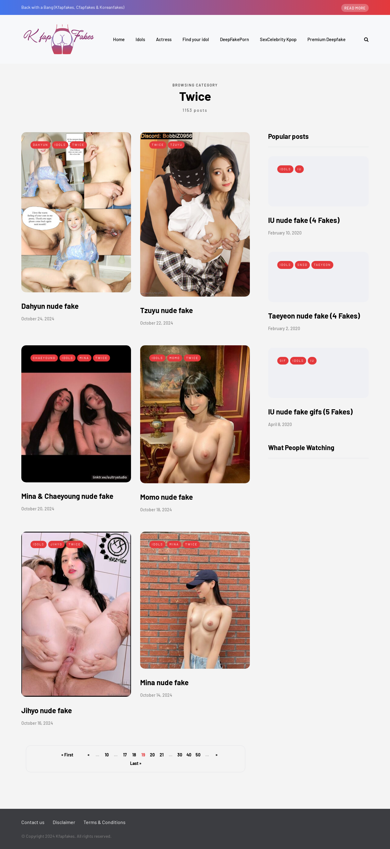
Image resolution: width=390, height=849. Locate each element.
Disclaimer (64, 822)
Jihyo (56, 544)
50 (198, 754)
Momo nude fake (166, 496)
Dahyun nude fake (50, 305)
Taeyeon (322, 264)
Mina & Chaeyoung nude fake (67, 495)
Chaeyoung (44, 358)
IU (299, 169)
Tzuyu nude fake (166, 310)
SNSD (302, 264)
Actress (164, 39)
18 (134, 754)
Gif (283, 360)
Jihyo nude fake (46, 710)
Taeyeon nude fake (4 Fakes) (314, 315)
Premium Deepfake (326, 39)
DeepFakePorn (234, 39)
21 (162, 754)
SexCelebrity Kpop (278, 39)
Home (119, 39)
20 (152, 754)
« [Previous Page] (88, 754)
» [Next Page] (216, 754)
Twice (78, 144)
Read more (355, 8)
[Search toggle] (364, 39)
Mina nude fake (164, 682)
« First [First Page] (67, 754)
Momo (174, 358)
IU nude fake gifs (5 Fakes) (310, 411)
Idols (140, 39)
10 (107, 754)
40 (188, 754)
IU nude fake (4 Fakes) (303, 220)
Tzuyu (176, 144)
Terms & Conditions (104, 822)
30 (179, 754)
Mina (84, 358)
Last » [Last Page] (135, 763)
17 (125, 754)
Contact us (32, 822)
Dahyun (40, 144)
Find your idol (196, 39)
